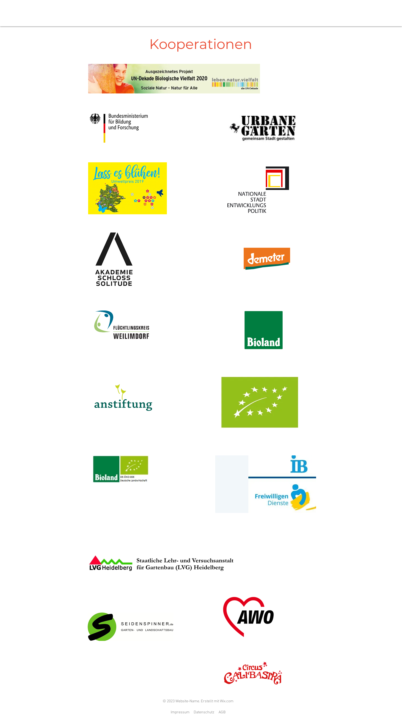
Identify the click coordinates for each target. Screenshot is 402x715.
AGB (222, 712)
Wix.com (226, 701)
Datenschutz (204, 712)
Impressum (180, 712)
